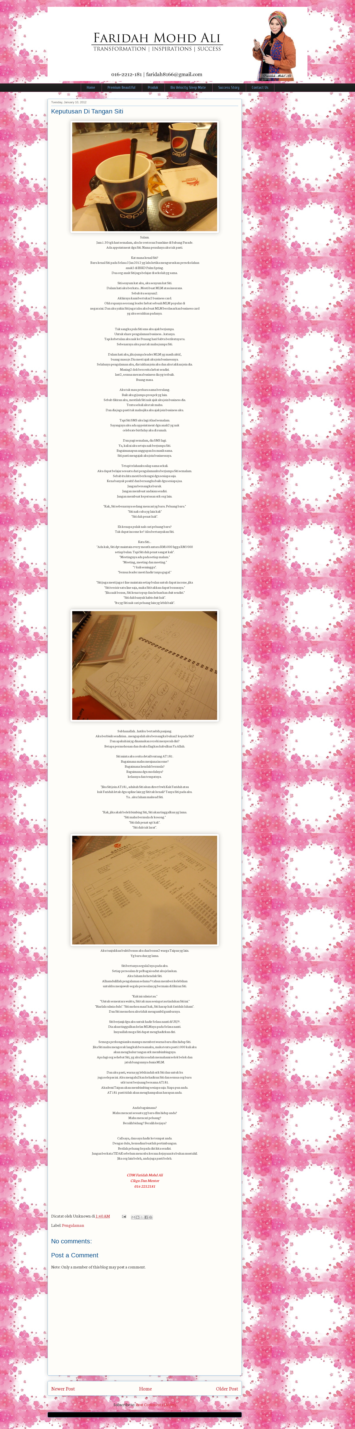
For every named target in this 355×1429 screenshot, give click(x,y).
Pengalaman (73, 1225)
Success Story (228, 87)
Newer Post (63, 1388)
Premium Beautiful (121, 87)
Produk (153, 87)
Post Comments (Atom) (156, 1404)
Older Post (227, 1388)
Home (91, 87)
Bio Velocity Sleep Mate (188, 87)
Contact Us (260, 87)
